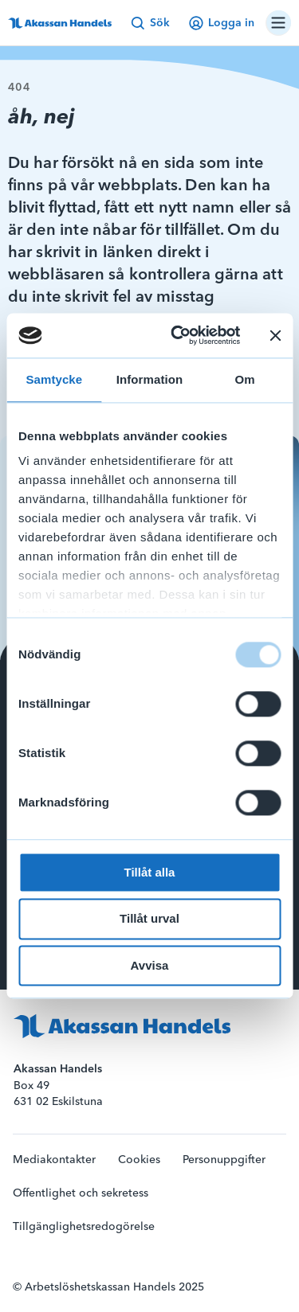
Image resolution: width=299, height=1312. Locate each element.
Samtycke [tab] (54, 379)
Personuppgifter (224, 1160)
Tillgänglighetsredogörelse (84, 1226)
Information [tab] (149, 379)
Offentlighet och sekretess (80, 1193)
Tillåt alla (149, 872)
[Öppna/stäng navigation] (278, 23)
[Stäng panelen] (275, 335)
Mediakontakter (54, 1160)
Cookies (139, 1160)
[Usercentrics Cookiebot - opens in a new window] (178, 335)
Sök (150, 23)
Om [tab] (245, 379)
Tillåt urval (149, 919)
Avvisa (150, 965)
